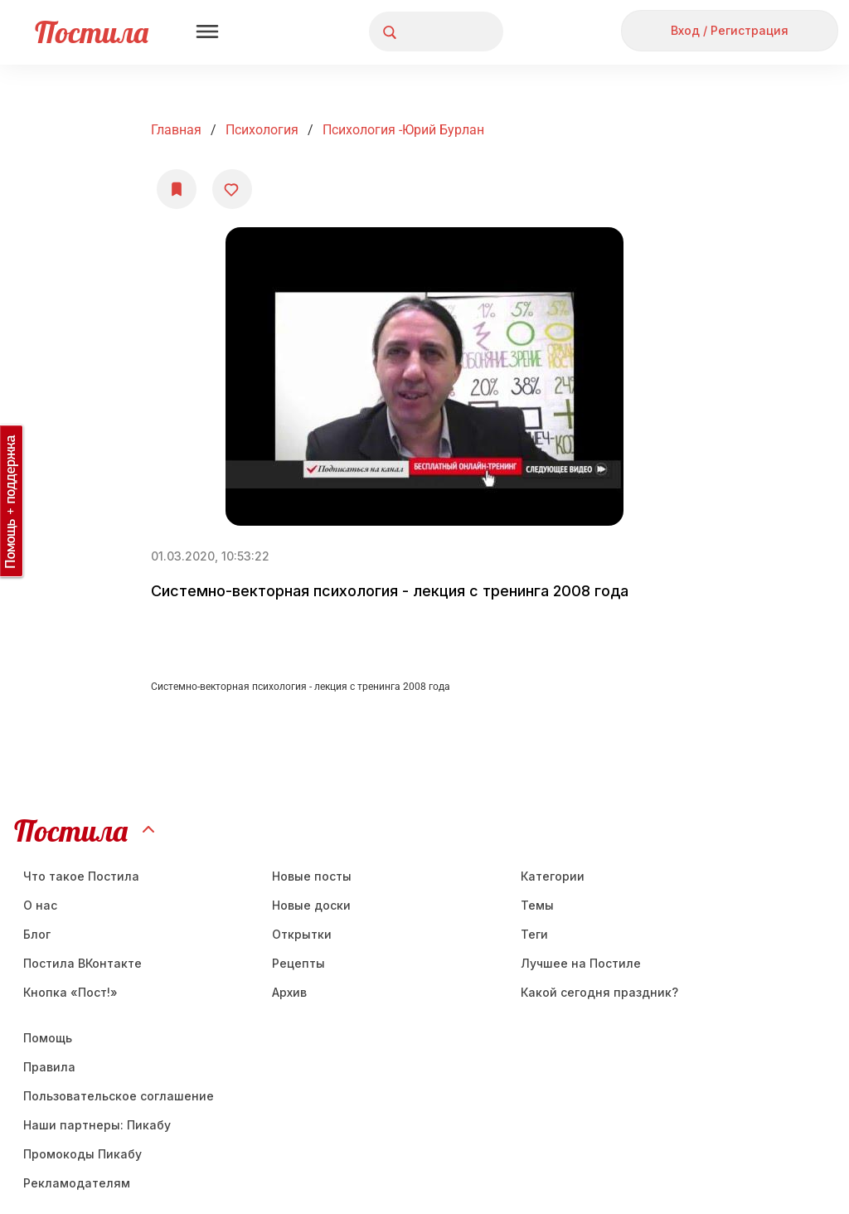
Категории (553, 876)
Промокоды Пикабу (82, 1154)
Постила (91, 32)
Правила (49, 1067)
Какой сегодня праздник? (599, 992)
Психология (262, 130)
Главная (176, 130)
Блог (37, 934)
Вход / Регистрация (729, 30)
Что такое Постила (81, 876)
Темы (537, 905)
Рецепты (298, 963)
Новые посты (312, 876)
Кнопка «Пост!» (70, 992)
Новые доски (311, 905)
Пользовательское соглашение (118, 1096)
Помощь (47, 1038)
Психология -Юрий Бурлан (403, 130)
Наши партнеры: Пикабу (97, 1125)
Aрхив (289, 992)
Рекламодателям (76, 1183)
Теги (534, 934)
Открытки (302, 934)
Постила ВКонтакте (82, 963)
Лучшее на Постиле (581, 963)
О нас (40, 905)
